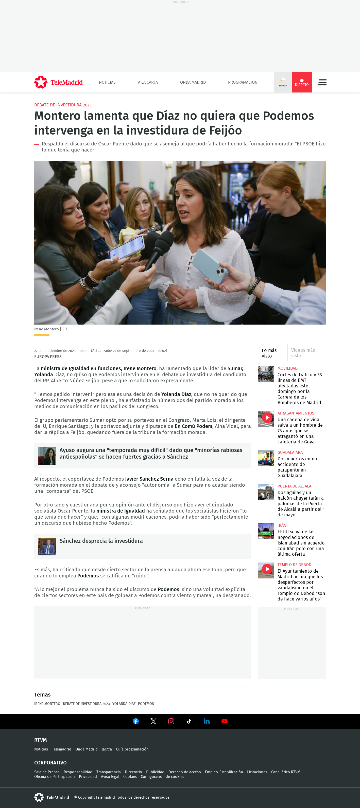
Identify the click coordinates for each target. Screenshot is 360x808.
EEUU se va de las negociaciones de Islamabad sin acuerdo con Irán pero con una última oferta (266, 531)
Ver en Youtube (224, 721)
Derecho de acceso (184, 772)
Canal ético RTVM (285, 772)
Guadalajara (290, 452)
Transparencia (108, 772)
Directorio (133, 772)
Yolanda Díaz (123, 704)
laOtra (107, 749)
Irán (282, 525)
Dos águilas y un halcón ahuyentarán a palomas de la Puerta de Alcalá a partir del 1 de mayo (266, 492)
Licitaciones (257, 772)
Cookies (130, 777)
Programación (243, 82)
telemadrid (51, 797)
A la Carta (148, 82)
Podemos (146, 704)
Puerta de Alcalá (294, 486)
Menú (322, 82)
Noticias (107, 82)
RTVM (40, 740)
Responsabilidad (78, 772)
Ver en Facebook (136, 722)
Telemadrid (61, 749)
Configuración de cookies (162, 777)
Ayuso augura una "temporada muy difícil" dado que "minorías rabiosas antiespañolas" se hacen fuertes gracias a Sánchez (47, 456)
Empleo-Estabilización (224, 772)
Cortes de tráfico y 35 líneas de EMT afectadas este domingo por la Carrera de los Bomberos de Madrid (266, 374)
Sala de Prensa (47, 772)
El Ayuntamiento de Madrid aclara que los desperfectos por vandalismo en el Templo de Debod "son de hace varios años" (266, 570)
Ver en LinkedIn (207, 721)
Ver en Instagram (171, 721)
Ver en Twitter (153, 722)
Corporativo (50, 762)
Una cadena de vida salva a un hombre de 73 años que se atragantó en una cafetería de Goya (266, 419)
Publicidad (155, 772)
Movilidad (288, 368)
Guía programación (132, 749)
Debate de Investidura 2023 (62, 105)
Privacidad (88, 777)
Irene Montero (47, 704)
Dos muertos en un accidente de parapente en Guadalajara (266, 458)
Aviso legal (110, 777)
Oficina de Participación (54, 777)
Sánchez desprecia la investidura (47, 546)
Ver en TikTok (189, 722)
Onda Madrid (193, 82)
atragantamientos (296, 413)
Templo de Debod (294, 565)
